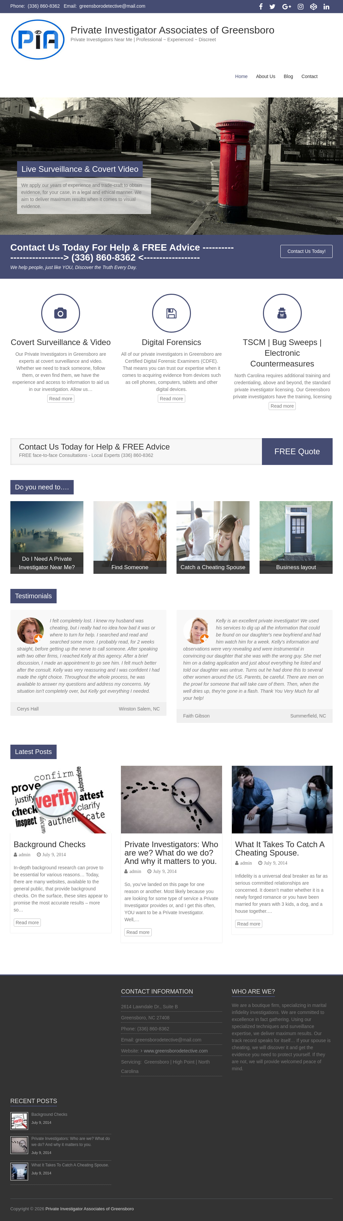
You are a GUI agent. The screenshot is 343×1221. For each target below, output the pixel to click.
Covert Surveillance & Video (61, 342)
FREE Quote (297, 451)
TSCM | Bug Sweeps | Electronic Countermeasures (282, 353)
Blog (288, 76)
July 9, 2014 (54, 854)
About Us (265, 76)
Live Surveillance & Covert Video (79, 169)
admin (24, 854)
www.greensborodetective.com (176, 1051)
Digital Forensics (171, 342)
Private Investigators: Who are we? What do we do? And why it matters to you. (171, 853)
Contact (309, 76)
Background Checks (50, 844)
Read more (60, 398)
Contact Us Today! (306, 251)
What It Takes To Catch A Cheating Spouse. (279, 848)
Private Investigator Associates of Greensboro (173, 30)
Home (241, 76)
